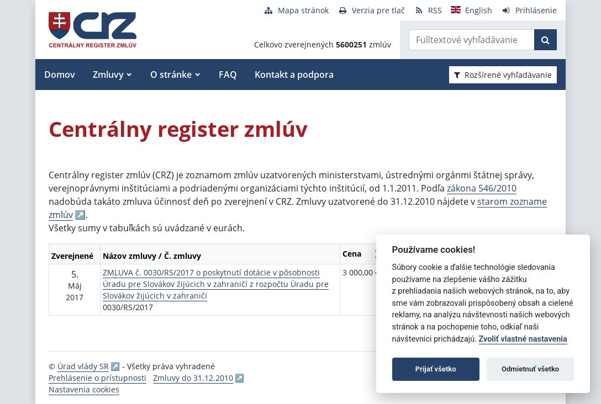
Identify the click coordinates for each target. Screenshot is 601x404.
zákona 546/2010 (481, 188)
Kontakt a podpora (294, 74)
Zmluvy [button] (108, 74)
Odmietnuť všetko (530, 369)
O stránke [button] (171, 74)
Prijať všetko (435, 369)
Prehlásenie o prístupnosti (97, 378)
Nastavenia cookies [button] (84, 389)
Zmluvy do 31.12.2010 (193, 378)
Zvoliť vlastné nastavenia (523, 339)
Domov (59, 74)
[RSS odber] (428, 10)
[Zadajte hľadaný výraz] (472, 39)
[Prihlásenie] (529, 10)
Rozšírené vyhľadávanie (503, 75)
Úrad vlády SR (83, 366)
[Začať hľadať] (545, 39)
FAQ (228, 74)
